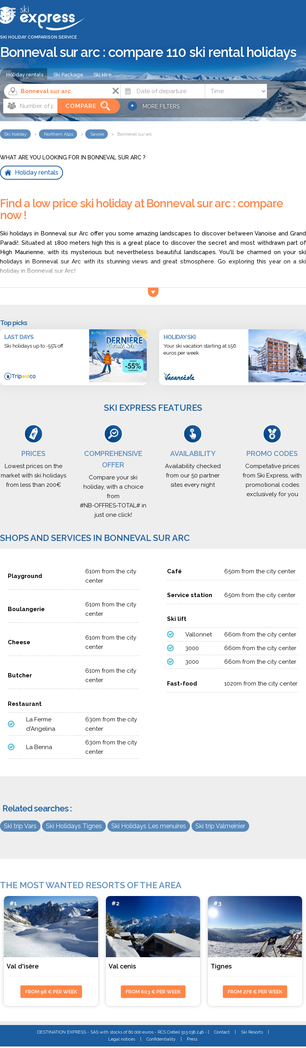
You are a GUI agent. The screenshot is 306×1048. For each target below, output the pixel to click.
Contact (222, 1032)
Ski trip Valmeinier (220, 826)
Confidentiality (161, 1039)
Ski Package (68, 75)
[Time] (236, 91)
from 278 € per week (255, 992)
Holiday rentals (24, 75)
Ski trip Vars (20, 826)
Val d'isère (23, 966)
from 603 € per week (153, 992)
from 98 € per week (51, 992)
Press (192, 1039)
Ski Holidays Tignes (74, 826)
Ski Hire (102, 75)
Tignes (221, 966)
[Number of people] (30, 106)
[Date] (163, 91)
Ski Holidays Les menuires (148, 826)
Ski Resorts (252, 1032)
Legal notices (121, 1039)
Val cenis (122, 966)
